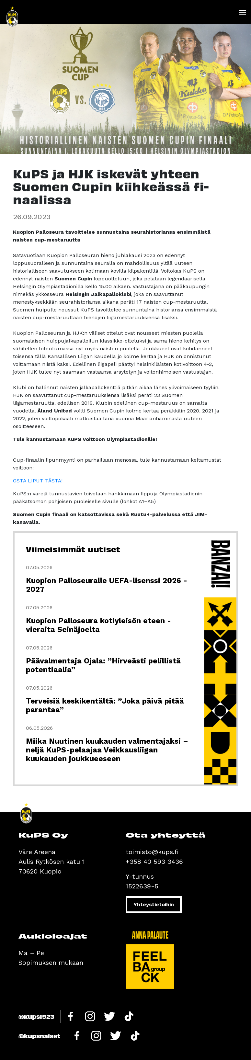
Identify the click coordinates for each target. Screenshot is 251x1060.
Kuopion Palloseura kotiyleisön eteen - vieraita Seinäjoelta (98, 625)
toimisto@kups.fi (152, 852)
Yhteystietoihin (153, 904)
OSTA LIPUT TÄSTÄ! (38, 481)
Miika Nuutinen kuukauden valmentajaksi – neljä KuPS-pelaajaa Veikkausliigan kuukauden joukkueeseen (107, 750)
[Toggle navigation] (242, 12)
